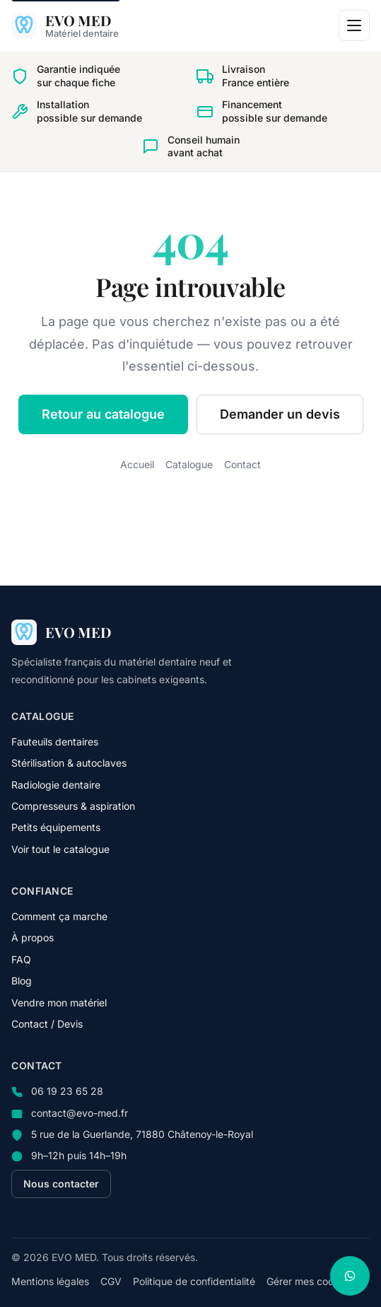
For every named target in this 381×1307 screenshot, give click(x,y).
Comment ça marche (59, 916)
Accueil (137, 464)
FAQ (21, 959)
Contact (242, 464)
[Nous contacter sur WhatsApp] (350, 1276)
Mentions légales (50, 1281)
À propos (32, 937)
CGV (111, 1281)
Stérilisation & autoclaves (69, 763)
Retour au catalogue (103, 414)
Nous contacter (61, 1184)
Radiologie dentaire (55, 785)
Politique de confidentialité (194, 1281)
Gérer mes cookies (309, 1281)
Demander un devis (280, 414)
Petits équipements (55, 827)
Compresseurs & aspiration (73, 806)
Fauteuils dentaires (54, 742)
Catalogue (189, 464)
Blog (21, 981)
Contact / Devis (47, 1024)
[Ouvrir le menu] (354, 25)
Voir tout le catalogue (60, 849)
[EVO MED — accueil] (65, 25)
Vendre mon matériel (59, 1003)
